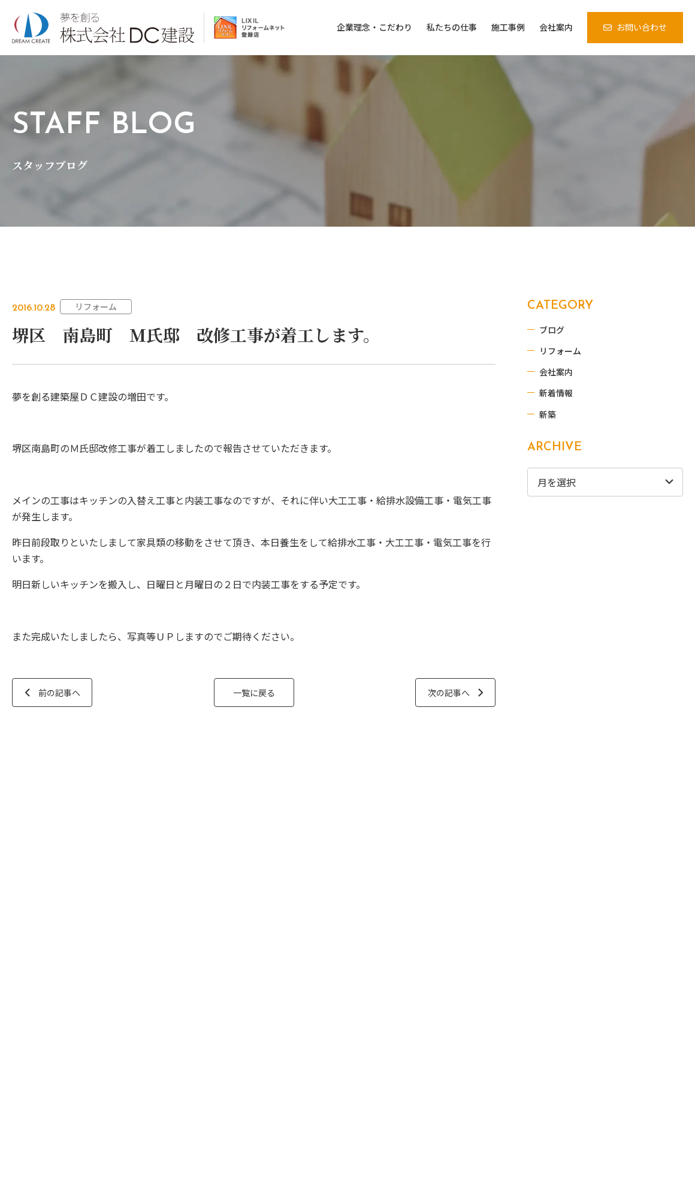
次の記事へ (445, 693)
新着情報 (568, 392)
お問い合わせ (642, 27)
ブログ (563, 329)
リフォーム (96, 306)
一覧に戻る (252, 693)
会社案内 (568, 371)
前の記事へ (59, 693)
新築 (559, 413)
